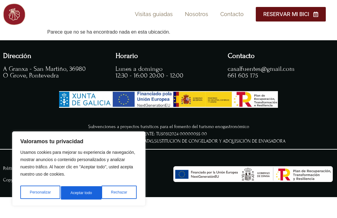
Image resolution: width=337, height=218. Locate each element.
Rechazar (78, 192)
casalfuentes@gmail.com (261, 69)
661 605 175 (243, 75)
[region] (78, 170)
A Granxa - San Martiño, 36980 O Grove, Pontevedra (44, 72)
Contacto (232, 14)
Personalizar (40, 192)
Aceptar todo (117, 192)
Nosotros (196, 14)
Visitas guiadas (154, 14)
